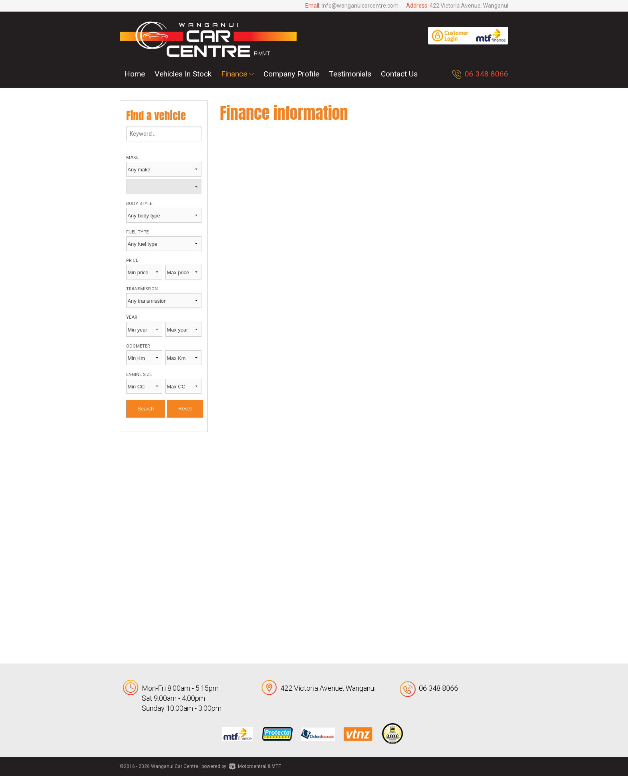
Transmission (142, 289)
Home (135, 73)
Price (132, 260)
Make (132, 157)
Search (145, 409)
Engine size (139, 374)
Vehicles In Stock (183, 73)
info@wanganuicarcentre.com (360, 5)
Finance (237, 73)
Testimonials (350, 73)
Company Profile (291, 73)
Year (131, 317)
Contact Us (399, 73)
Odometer (138, 346)
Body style (139, 203)
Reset (185, 409)
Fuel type (137, 232)
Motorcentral (247, 766)
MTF (276, 766)
